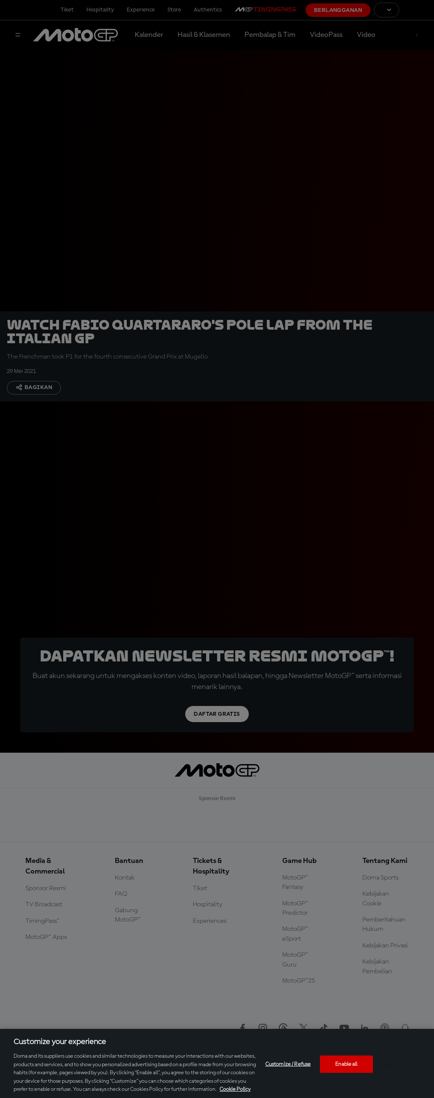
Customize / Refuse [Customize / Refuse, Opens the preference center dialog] (288, 1064)
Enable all (346, 1064)
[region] (217, 1063)
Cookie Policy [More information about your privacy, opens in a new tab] (235, 1089)
